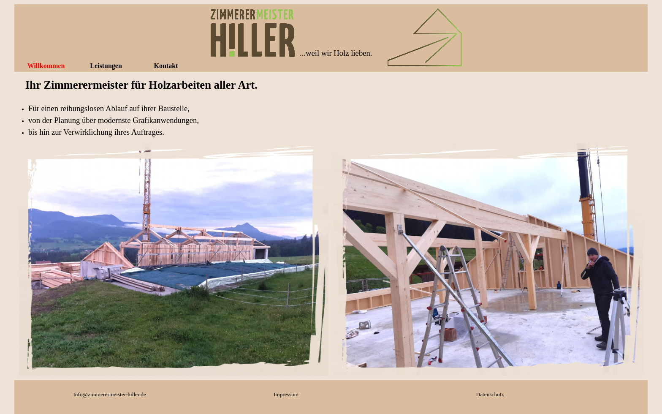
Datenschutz (490, 394)
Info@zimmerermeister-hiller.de (109, 394)
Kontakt (166, 65)
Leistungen (106, 65)
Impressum (286, 394)
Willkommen (46, 65)
